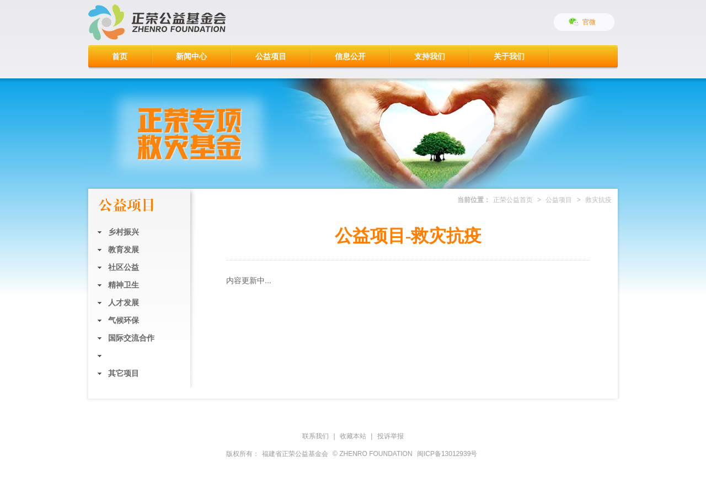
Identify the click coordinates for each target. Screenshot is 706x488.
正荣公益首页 (513, 200)
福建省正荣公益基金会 (295, 454)
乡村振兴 (123, 231)
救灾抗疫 (123, 355)
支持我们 (429, 56)
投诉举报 (390, 436)
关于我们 (509, 56)
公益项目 (270, 56)
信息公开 (350, 56)
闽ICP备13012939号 (447, 454)
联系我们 (315, 436)
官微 (589, 22)
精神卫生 (123, 284)
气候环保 (123, 320)
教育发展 (123, 249)
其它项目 (123, 373)
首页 (119, 56)
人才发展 (123, 302)
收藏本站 (353, 436)
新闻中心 (191, 56)
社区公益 (123, 267)
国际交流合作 (131, 337)
